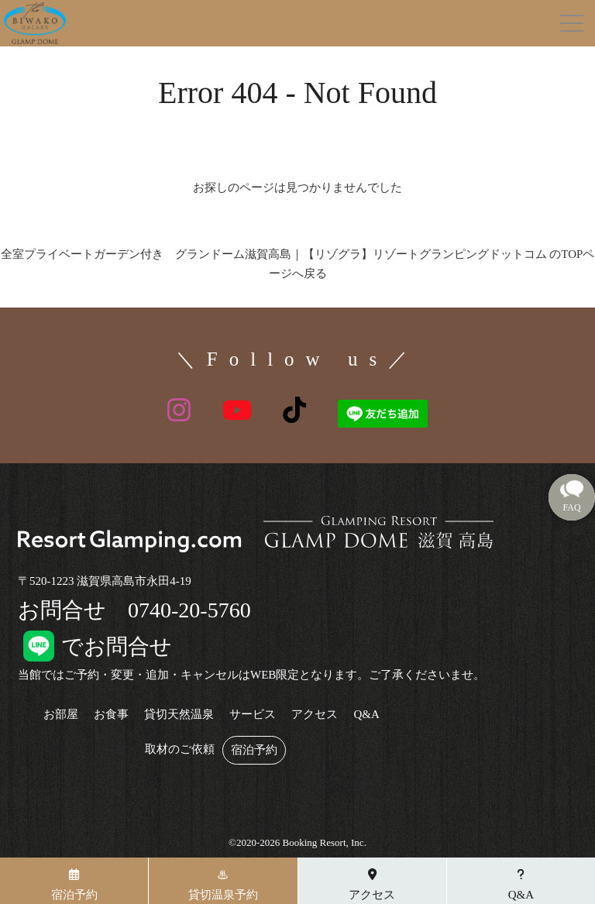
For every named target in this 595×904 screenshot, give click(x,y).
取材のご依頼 (180, 749)
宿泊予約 (254, 750)
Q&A (366, 714)
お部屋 (60, 714)
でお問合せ (95, 646)
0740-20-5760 (189, 610)
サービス (252, 714)
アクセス (314, 714)
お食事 (111, 714)
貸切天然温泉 (179, 714)
